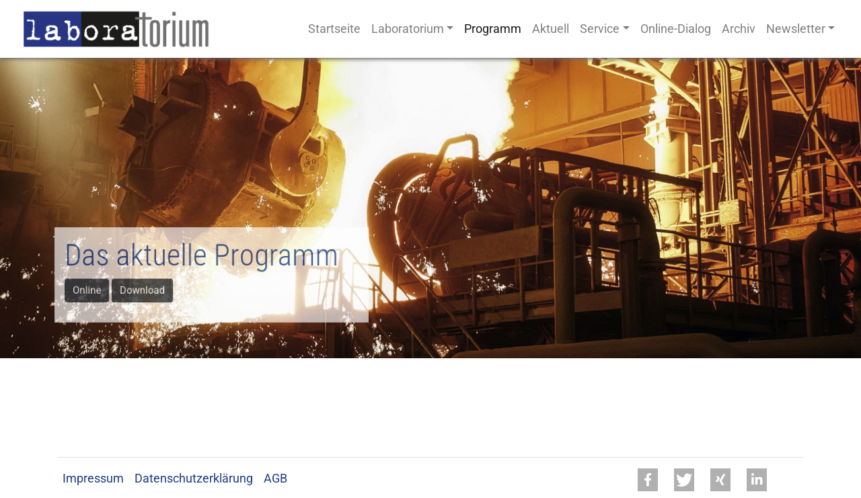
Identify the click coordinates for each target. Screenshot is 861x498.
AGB (275, 478)
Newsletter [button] (795, 29)
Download (145, 289)
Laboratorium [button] (407, 29)
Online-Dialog (675, 29)
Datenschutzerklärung (194, 478)
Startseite (334, 29)
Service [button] (600, 29)
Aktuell (550, 29)
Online (91, 289)
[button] (648, 479)
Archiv (738, 29)
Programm (492, 29)
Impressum (93, 478)
